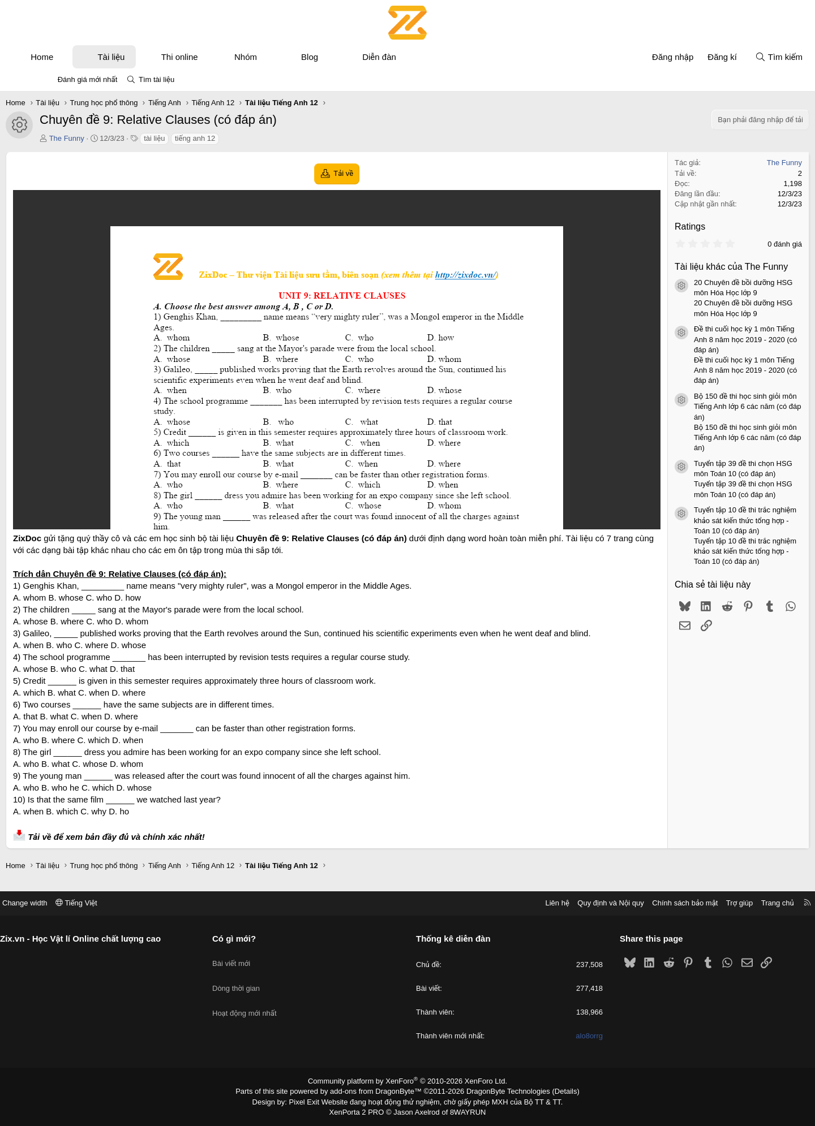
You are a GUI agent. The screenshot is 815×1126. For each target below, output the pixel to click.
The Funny (106, 138)
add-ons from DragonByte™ (378, 1094)
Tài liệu (150, 57)
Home (81, 57)
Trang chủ (729, 905)
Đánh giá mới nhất (88, 79)
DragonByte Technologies (500, 1094)
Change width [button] (73, 905)
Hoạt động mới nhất (269, 1001)
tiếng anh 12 (235, 138)
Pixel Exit (312, 1103)
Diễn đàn (419, 57)
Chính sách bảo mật (637, 905)
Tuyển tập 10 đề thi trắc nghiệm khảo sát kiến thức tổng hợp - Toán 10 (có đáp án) (705, 520)
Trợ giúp (691, 905)
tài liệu (193, 138)
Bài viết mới (255, 960)
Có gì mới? (258, 941)
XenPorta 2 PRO (360, 1112)
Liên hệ (509, 905)
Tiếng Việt (124, 905)
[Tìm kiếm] (739, 56)
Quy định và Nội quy (562, 905)
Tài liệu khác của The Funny (691, 266)
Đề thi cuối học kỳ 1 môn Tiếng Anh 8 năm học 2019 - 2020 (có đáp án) (705, 339)
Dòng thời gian (260, 981)
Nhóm (285, 57)
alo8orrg (565, 1039)
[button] (103, 56)
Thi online (219, 57)
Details (553, 1094)
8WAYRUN (463, 1112)
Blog (349, 57)
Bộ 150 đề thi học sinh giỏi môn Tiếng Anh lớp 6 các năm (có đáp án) (707, 406)
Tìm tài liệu (156, 79)
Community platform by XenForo (408, 1084)
